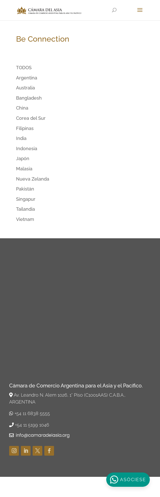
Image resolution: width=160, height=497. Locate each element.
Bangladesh (29, 98)
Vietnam (25, 219)
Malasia (24, 168)
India (21, 138)
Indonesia (26, 148)
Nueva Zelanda (32, 179)
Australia (25, 87)
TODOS (24, 67)
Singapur (25, 199)
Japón (22, 158)
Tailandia (25, 209)
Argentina (26, 77)
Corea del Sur (31, 118)
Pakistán (25, 189)
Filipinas (25, 128)
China (22, 108)
